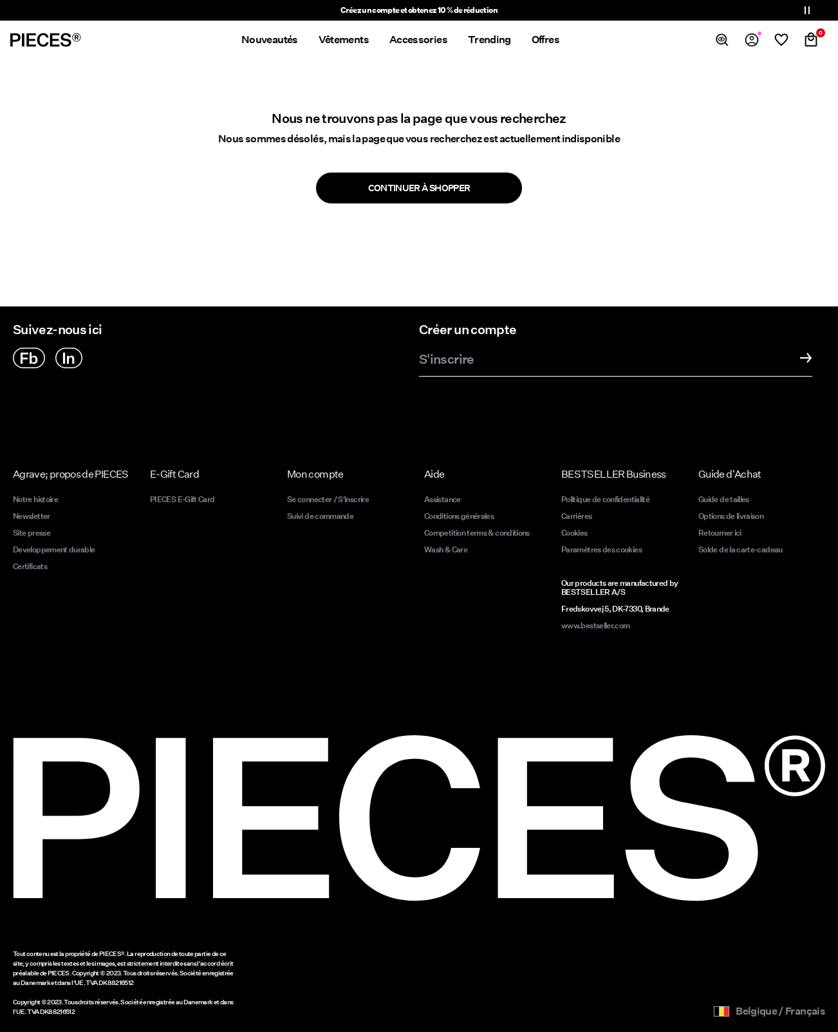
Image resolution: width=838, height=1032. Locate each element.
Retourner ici (719, 532)
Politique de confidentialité (605, 499)
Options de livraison (730, 516)
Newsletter (31, 516)
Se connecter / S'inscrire (328, 499)
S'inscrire (446, 360)
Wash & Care (445, 549)
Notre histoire (35, 499)
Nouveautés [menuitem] (269, 39)
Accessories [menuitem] (418, 39)
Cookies (574, 532)
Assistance (442, 499)
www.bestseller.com (595, 625)
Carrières (576, 516)
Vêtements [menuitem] (344, 39)
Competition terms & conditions (477, 532)
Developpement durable (54, 549)
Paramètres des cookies (601, 549)
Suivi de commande (320, 516)
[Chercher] (722, 40)
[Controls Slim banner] (807, 10)
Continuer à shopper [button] (419, 188)
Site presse (31, 532)
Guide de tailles (723, 499)
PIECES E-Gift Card (182, 499)
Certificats (30, 566)
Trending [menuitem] (489, 39)
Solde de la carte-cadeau (740, 549)
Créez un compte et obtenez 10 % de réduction (419, 10)
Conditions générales (459, 516)
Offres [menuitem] (545, 39)
